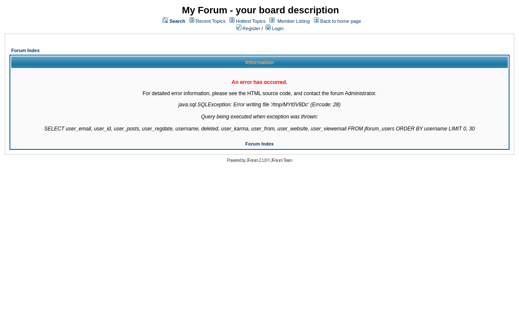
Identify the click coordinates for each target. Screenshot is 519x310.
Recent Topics (210, 21)
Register (248, 28)
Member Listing (293, 21)
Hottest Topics (251, 21)
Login (275, 28)
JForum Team (281, 160)
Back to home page (340, 21)
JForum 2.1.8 (256, 160)
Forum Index (25, 50)
